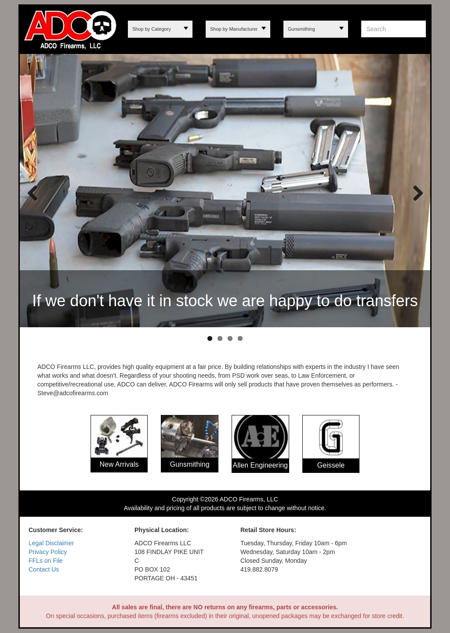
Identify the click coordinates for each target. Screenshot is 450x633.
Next (415, 193)
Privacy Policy (48, 551)
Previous (33, 193)
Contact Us (44, 569)
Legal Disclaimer (51, 543)
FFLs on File (46, 560)
